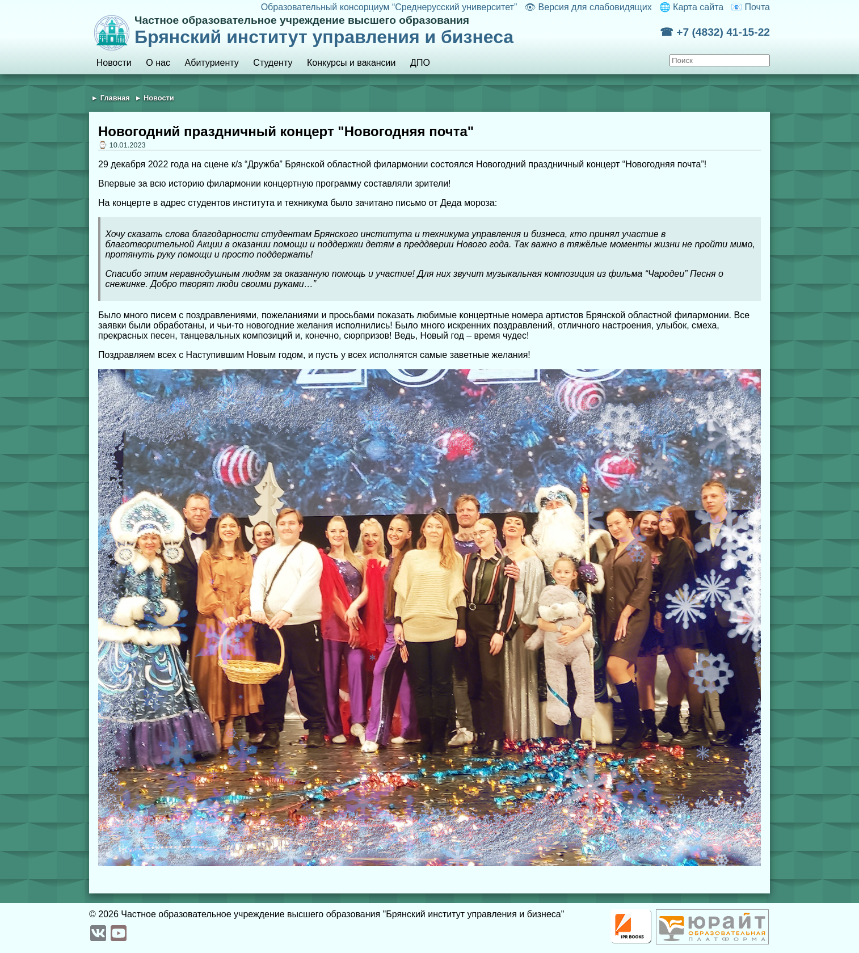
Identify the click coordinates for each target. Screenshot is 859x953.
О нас (158, 63)
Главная (115, 98)
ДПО (420, 63)
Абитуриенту (212, 63)
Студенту (272, 63)
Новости (114, 63)
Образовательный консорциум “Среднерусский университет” (389, 7)
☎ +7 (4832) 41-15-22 (715, 32)
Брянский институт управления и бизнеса (397, 30)
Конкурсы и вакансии (351, 63)
